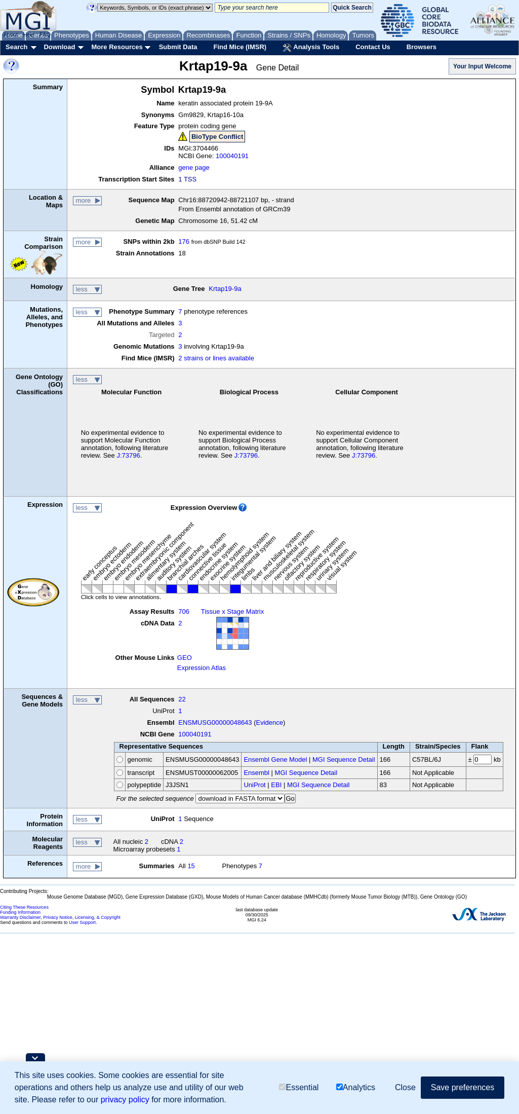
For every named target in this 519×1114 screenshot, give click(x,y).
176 (183, 241)
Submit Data (178, 47)
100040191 (232, 156)
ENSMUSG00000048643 (215, 722)
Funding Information (20, 912)
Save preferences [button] (462, 1087)
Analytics (355, 1087)
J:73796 (128, 455)
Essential (298, 1087)
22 (181, 699)
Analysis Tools (311, 47)
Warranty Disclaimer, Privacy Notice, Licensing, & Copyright (60, 917)
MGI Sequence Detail (343, 759)
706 (183, 611)
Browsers (421, 47)
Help (28, 34)
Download (59, 47)
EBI (276, 785)
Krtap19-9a (225, 288)
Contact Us (372, 47)
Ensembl (256, 772)
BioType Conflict (217, 136)
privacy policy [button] (125, 1099)
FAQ (45, 34)
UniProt (254, 785)
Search (16, 47)
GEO (184, 657)
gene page (193, 167)
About (11, 34)
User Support (82, 922)
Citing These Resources (24, 907)
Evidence (269, 722)
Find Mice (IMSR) (239, 47)
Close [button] (405, 1087)
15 (190, 866)
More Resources (116, 47)
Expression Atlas (201, 668)
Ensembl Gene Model (275, 759)
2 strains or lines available (216, 358)
